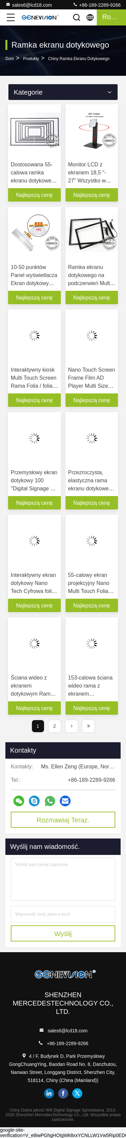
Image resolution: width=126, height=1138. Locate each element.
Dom (9, 58)
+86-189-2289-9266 (97, 5)
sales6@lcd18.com (28, 5)
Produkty (31, 58)
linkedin (49, 1093)
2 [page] (54, 726)
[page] (72, 726)
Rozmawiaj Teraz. (63, 820)
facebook (63, 1093)
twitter (77, 1093)
